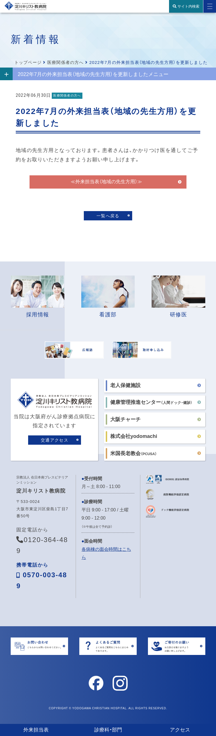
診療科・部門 (108, 730)
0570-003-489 (41, 580)
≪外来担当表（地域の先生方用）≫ (106, 185)
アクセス (180, 730)
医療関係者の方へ (65, 62)
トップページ (28, 62)
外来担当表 (36, 730)
